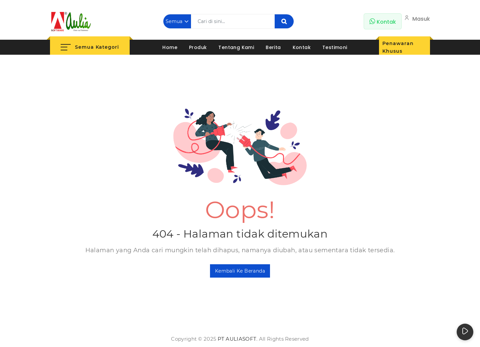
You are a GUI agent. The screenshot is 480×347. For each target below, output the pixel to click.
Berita (273, 47)
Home (169, 47)
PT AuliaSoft (237, 339)
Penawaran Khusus (397, 47)
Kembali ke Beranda (240, 271)
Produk (198, 47)
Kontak (302, 47)
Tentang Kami (236, 47)
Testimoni (334, 47)
